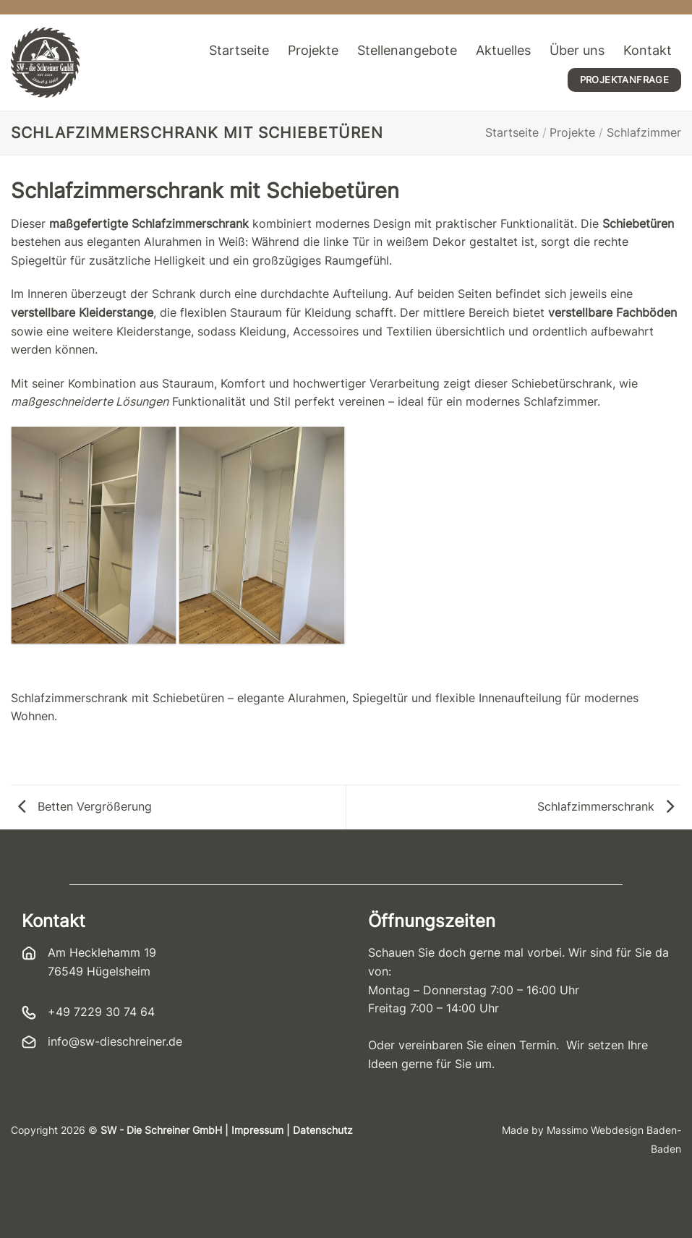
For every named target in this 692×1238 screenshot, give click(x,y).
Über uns (577, 50)
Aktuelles (503, 50)
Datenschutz (323, 1130)
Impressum (257, 1130)
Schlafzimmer (644, 132)
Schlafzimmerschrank (605, 806)
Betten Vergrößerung (85, 806)
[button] (32, 1206)
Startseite (239, 50)
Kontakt (647, 50)
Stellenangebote (407, 50)
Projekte (313, 50)
